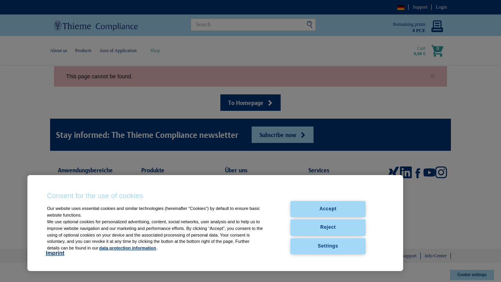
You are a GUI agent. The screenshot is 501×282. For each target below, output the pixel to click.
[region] (215, 223)
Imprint (55, 253)
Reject (328, 227)
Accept (328, 209)
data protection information (127, 248)
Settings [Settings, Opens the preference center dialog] (328, 246)
